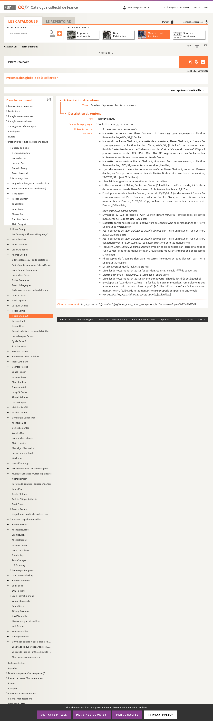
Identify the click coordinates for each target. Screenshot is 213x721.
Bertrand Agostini (21, 152)
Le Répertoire (58, 21)
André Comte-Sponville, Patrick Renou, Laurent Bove (31, 264)
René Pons (17, 504)
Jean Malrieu (127, 219)
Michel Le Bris (19, 422)
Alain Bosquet (19, 224)
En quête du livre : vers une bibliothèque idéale (31, 331)
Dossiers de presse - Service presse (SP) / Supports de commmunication (28, 673)
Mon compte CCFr (139, 7)
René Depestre (19, 300)
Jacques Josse (19, 376)
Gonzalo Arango (20, 168)
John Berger (18, 208)
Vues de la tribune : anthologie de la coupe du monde (31, 651)
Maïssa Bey (17, 213)
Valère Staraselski (21, 600)
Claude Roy (18, 555)
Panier (168, 21)
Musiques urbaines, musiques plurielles (31, 473)
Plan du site (65, 319)
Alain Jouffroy (19, 381)
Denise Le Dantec (20, 427)
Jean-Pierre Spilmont (23, 595)
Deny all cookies (91, 714)
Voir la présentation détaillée (186, 90)
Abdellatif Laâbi (20, 407)
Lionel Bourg (18, 229)
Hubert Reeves (19, 524)
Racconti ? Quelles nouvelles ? (27, 519)
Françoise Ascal (20, 173)
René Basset (18, 193)
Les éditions (14, 111)
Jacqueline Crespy (21, 275)
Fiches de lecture (16, 663)
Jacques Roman (20, 544)
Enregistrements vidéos (20, 121)
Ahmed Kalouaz (20, 397)
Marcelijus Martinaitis (23, 448)
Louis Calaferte (19, 244)
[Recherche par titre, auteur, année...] (27, 33)
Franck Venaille (20, 631)
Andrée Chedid (19, 254)
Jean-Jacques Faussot (23, 336)
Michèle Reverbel (20, 529)
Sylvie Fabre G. (19, 341)
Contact (196, 7)
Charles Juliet (19, 387)
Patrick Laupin (19, 412)
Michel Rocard (19, 539)
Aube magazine (20, 178)
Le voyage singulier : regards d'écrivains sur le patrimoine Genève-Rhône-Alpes (31, 646)
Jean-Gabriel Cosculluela (25, 269)
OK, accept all (54, 714)
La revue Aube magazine (20, 106)
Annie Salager (19, 560)
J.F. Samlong (18, 565)
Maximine (17, 458)
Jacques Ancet (19, 163)
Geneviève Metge (20, 463)
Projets (11, 683)
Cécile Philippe (19, 494)
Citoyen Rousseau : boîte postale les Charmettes (31, 259)
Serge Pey (17, 488)
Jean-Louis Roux (20, 550)
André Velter (18, 626)
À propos (171, 7)
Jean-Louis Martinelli (22, 453)
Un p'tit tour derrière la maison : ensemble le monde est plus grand (31, 514)
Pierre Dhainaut (29, 46)
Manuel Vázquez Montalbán (26, 621)
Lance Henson (19, 371)
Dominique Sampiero (22, 570)
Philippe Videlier (20, 636)
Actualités (184, 7)
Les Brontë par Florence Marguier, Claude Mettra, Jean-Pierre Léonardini (31, 234)
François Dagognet (21, 285)
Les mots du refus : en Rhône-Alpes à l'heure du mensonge (31, 468)
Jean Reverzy (18, 534)
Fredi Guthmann (20, 361)
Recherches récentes (195, 21)
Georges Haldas (20, 366)
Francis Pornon (19, 509)
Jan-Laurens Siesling (22, 575)
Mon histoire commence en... (26, 656)
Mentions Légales (85, 319)
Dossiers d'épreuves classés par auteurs (28, 141)
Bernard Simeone (20, 580)
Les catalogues (23, 21)
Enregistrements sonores (20, 116)
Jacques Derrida (20, 305)
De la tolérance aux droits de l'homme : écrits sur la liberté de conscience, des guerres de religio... (31, 290)
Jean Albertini (19, 157)
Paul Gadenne (19, 346)
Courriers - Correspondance (22, 693)
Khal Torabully (19, 616)
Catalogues (14, 131)
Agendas (12, 668)
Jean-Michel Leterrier (22, 437)
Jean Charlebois (20, 249)
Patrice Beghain (20, 198)
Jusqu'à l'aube (19, 392)
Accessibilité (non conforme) (113, 319)
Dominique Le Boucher (23, 417)
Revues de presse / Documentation (25, 678)
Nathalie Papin (19, 478)
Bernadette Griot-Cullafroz (25, 356)
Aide (206, 7)
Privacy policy (160, 714)
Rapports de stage (17, 703)
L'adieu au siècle (20, 147)
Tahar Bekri (18, 203)
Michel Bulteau (19, 239)
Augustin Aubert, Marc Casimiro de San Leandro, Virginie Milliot (31, 183)
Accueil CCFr (10, 46)
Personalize (127, 714)
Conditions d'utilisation (143, 319)
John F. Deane (19, 295)
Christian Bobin (20, 219)
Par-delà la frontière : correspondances (31, 483)
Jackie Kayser (19, 402)
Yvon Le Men (18, 432)
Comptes (12, 688)
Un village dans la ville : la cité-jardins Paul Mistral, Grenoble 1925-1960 (31, 641)
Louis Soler (17, 585)
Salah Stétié (18, 606)
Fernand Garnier (20, 351)
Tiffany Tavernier (20, 611)
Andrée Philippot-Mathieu (25, 499)
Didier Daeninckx (20, 280)
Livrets (11, 136)
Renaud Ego (18, 325)
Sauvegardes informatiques (22, 126)
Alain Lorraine (19, 443)
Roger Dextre (18, 310)
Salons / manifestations (20, 698)
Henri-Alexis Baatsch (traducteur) (29, 188)
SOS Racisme (18, 590)
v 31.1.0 (201, 319)
